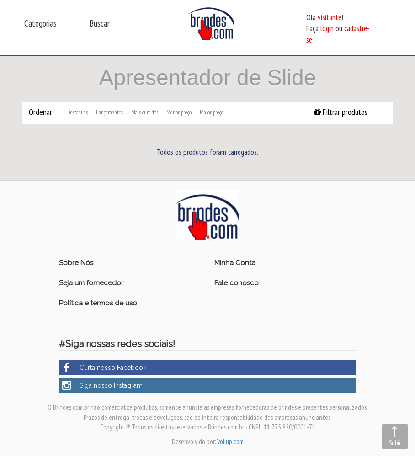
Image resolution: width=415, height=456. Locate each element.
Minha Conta (234, 263)
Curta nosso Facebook (102, 367)
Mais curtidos (144, 112)
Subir (395, 443)
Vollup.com (230, 441)
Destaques (77, 112)
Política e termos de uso (98, 303)
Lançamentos (109, 112)
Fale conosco (236, 283)
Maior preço (211, 112)
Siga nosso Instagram (101, 385)
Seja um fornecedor (91, 283)
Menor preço (179, 112)
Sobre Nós (76, 263)
